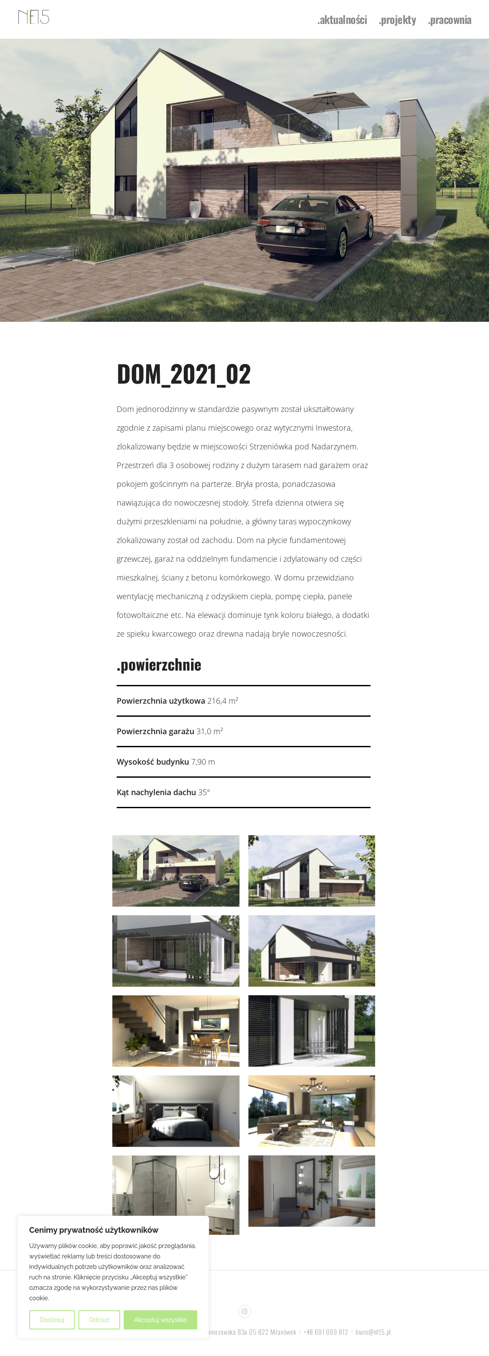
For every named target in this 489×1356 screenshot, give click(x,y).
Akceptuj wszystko (160, 1319)
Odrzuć (99, 1319)
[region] (113, 1277)
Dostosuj (52, 1319)
